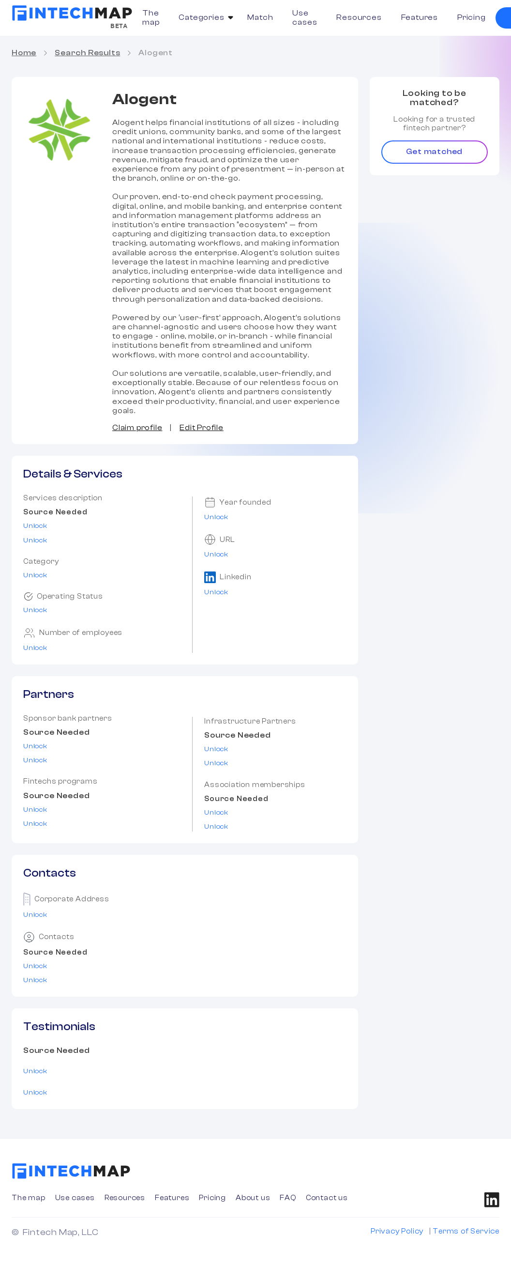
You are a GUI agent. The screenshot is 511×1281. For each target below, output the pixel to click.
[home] (72, 13)
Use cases (304, 18)
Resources (358, 17)
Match (260, 17)
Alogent (155, 52)
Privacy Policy (397, 1231)
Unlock (35, 526)
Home (24, 52)
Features (419, 17)
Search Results (87, 52)
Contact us (327, 1198)
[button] (203, 17)
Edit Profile (202, 427)
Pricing (471, 17)
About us (253, 1198)
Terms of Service (466, 1231)
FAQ (288, 1198)
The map (150, 18)
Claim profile (137, 427)
